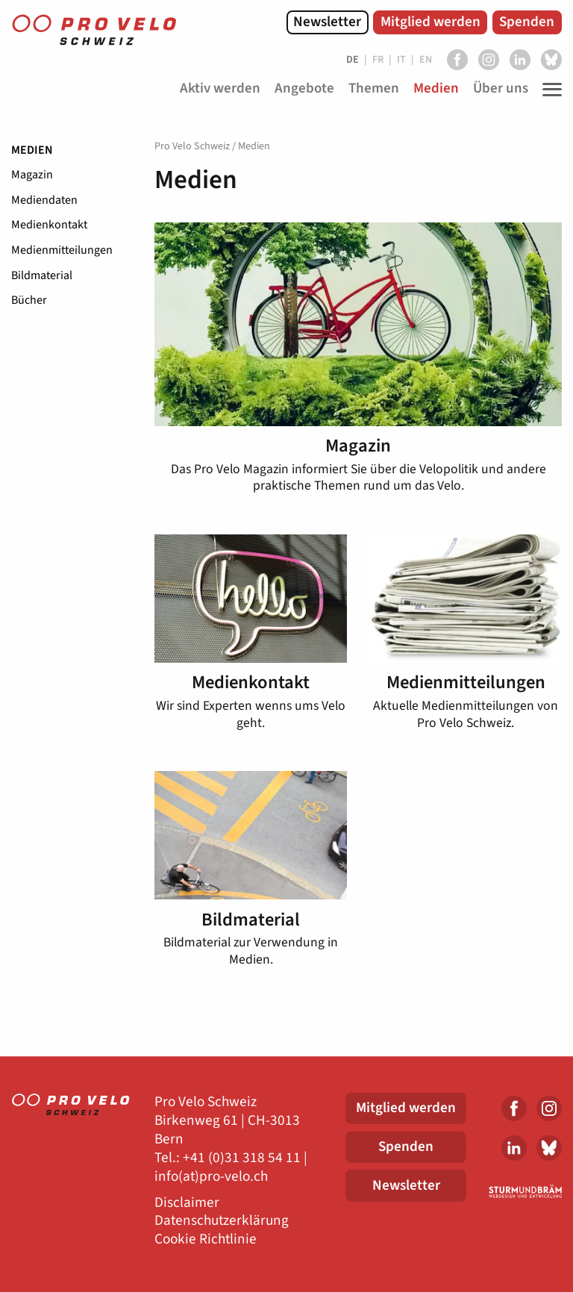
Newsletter (327, 21)
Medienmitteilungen (62, 250)
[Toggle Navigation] (548, 90)
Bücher (29, 300)
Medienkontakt (49, 224)
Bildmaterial (41, 275)
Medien (32, 150)
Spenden (526, 21)
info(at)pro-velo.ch (211, 1176)
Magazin (32, 174)
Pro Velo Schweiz (192, 146)
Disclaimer (186, 1202)
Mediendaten (44, 200)
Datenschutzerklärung (221, 1220)
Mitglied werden (430, 21)
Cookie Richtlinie (205, 1239)
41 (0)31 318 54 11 (245, 1158)
